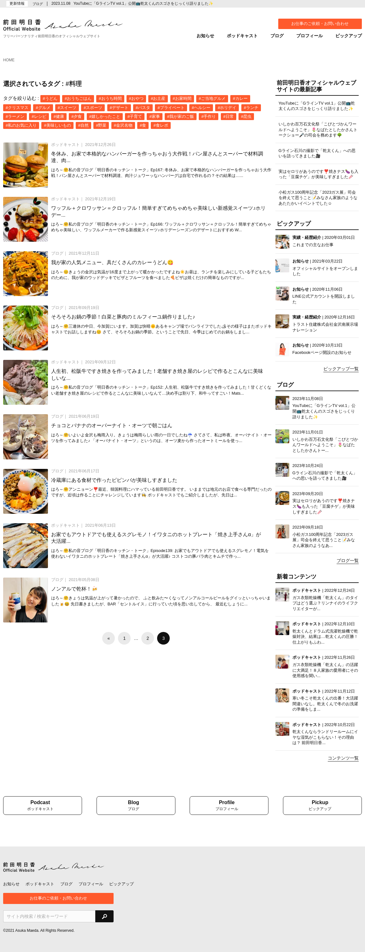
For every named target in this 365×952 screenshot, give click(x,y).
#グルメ (43, 107)
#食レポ (160, 125)
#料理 (74, 83)
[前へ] (108, 638)
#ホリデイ (227, 107)
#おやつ (136, 98)
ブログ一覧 (348, 560)
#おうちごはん (78, 98)
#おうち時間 (110, 98)
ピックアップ (348, 35)
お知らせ (205, 35)
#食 (143, 125)
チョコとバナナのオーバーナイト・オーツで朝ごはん (111, 425)
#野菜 (101, 125)
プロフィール (309, 35)
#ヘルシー (201, 107)
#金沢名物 (123, 125)
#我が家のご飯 (180, 116)
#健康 (59, 116)
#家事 (154, 116)
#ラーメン (15, 116)
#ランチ (251, 107)
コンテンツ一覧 (343, 758)
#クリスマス (17, 107)
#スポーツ (93, 107)
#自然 (83, 125)
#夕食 (76, 116)
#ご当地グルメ (212, 98)
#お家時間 (182, 98)
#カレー (240, 98)
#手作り (208, 116)
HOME (9, 60)
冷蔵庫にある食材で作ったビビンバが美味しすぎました (114, 480)
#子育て (134, 116)
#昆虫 (246, 116)
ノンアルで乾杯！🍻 (74, 588)
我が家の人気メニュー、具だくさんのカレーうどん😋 (112, 262)
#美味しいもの (57, 125)
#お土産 (158, 98)
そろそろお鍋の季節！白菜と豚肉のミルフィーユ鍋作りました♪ (123, 316)
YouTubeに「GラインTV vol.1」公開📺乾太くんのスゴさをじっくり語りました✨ (143, 3)
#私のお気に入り (21, 125)
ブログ (277, 35)
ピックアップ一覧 (341, 368)
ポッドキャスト (242, 35)
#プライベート (170, 107)
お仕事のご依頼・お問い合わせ (320, 23)
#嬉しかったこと (104, 116)
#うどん (50, 98)
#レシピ (39, 116)
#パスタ (143, 107)
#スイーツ (67, 107)
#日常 (228, 116)
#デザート (119, 107)
